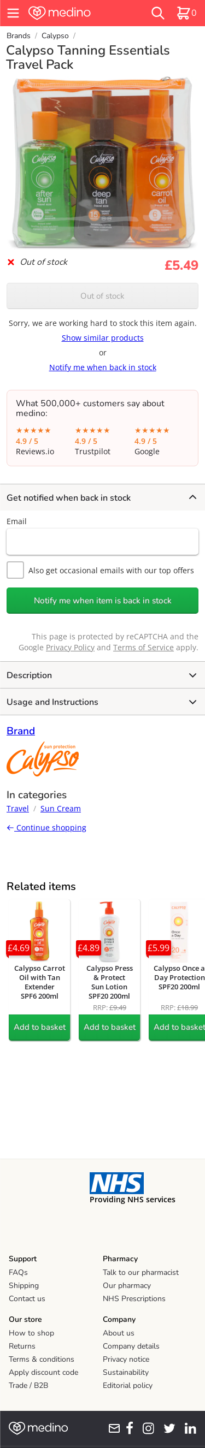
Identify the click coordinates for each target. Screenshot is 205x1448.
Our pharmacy (127, 1285)
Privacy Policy (70, 647)
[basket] (186, 13)
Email (17, 521)
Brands (19, 36)
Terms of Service (143, 647)
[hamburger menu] (13, 13)
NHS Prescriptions (134, 1298)
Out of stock (102, 295)
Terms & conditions (41, 1359)
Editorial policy (128, 1385)
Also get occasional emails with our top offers (100, 570)
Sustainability (126, 1372)
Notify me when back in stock (102, 367)
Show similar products (103, 338)
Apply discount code (43, 1372)
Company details (131, 1346)
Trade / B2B (28, 1385)
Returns (22, 1346)
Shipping (24, 1285)
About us (118, 1333)
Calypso (55, 36)
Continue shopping (46, 827)
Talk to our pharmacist (141, 1272)
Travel (18, 808)
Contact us (27, 1298)
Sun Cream (60, 808)
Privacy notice (126, 1359)
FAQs (18, 1272)
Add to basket (40, 1027)
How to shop (31, 1333)
